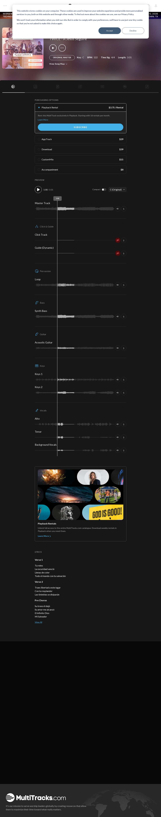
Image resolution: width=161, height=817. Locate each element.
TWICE (55, 39)
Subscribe (80, 127)
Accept (109, 30)
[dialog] (80, 22)
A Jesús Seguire (75, 39)
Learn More (43, 119)
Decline (133, 30)
